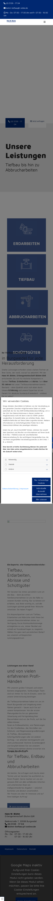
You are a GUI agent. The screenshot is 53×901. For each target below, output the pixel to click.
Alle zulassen (41, 499)
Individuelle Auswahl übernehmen (41, 491)
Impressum (24, 489)
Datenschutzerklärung (10, 489)
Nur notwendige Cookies (41, 481)
